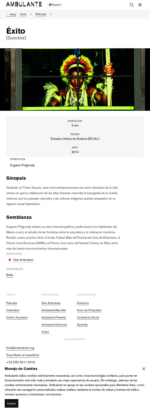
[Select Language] (55, 5)
